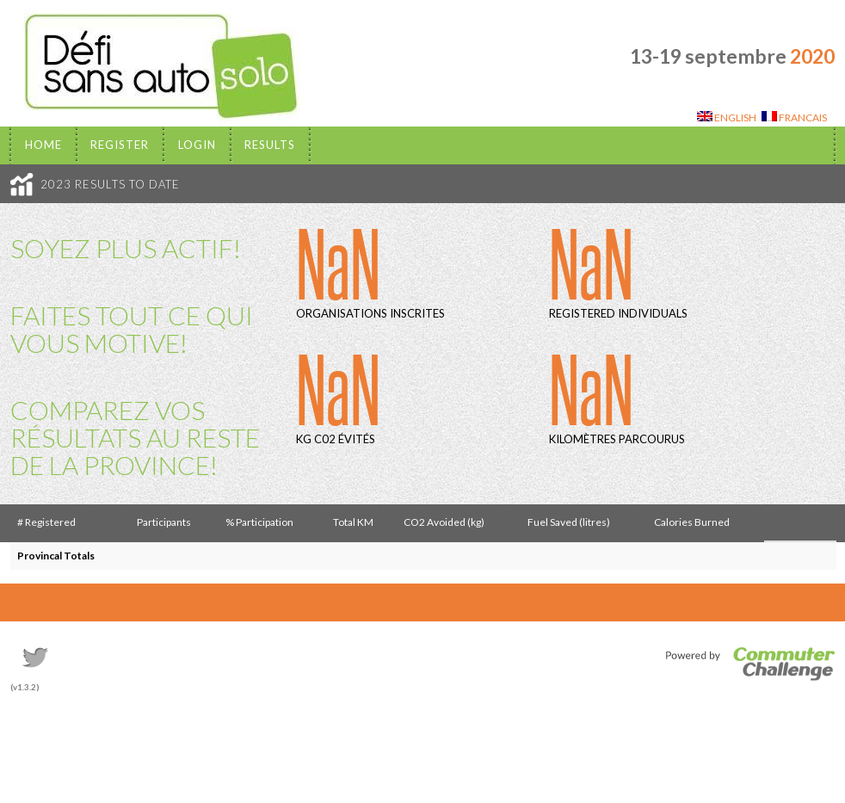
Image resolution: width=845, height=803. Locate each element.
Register (119, 144)
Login (197, 144)
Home (43, 144)
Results (269, 144)
